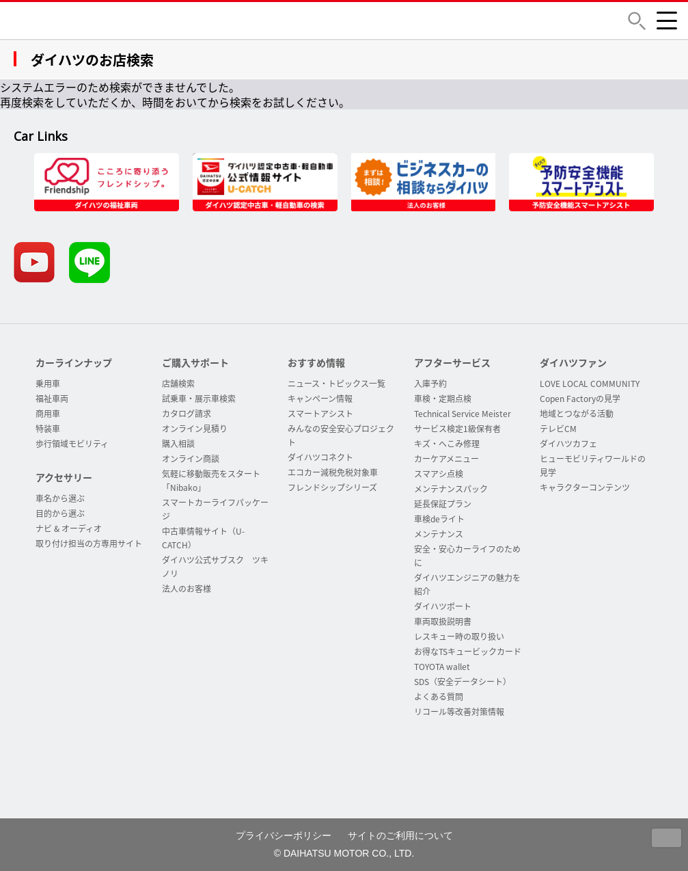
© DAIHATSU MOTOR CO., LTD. (344, 853)
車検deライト (439, 519)
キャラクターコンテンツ (585, 487)
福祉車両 (52, 398)
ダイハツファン (573, 362)
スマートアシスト (320, 413)
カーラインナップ (74, 362)
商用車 (48, 413)
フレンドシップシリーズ (332, 487)
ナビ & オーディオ (69, 528)
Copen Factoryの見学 (580, 398)
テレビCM (558, 429)
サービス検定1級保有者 (457, 429)
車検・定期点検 (442, 398)
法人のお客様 (186, 588)
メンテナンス (438, 534)
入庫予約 (430, 383)
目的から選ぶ (60, 513)
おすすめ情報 (316, 362)
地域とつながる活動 (577, 413)
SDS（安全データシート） (462, 681)
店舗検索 (178, 383)
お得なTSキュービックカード (467, 651)
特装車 (48, 429)
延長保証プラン (442, 504)
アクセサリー (64, 477)
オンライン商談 (190, 459)
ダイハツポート (442, 606)
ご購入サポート (195, 362)
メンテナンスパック (451, 489)
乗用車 (48, 383)
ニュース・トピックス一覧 (336, 383)
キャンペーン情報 (320, 398)
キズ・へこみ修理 (447, 444)
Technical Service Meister (462, 413)
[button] (637, 21)
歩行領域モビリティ (72, 444)
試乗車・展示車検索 (199, 398)
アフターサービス (452, 362)
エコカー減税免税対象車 (333, 472)
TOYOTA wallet (442, 666)
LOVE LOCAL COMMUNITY (589, 383)
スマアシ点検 (438, 474)
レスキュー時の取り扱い (459, 636)
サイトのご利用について (400, 835)
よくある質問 (438, 697)
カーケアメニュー (446, 459)
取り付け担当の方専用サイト (89, 543)
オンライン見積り (195, 429)
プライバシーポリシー (283, 835)
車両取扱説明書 (442, 621)
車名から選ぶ (60, 498)
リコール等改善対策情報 (459, 712)
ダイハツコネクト (320, 457)
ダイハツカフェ (568, 444)
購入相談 (178, 444)
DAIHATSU (112, 20)
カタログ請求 (186, 413)
